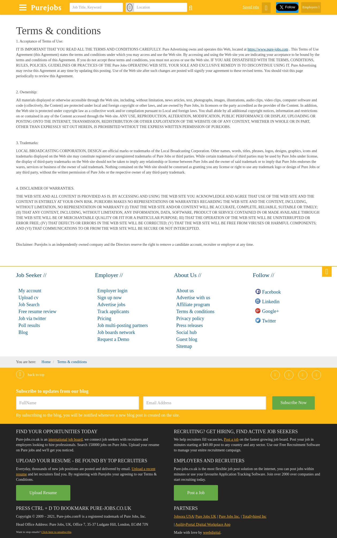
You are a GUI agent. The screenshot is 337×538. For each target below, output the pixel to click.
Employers (311, 7)
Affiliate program (193, 304)
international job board (65, 439)
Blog (23, 332)
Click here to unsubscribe (56, 531)
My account (29, 290)
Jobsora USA (184, 516)
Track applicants (113, 311)
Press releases (189, 325)
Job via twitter (32, 318)
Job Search (28, 304)
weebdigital (211, 533)
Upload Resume (43, 492)
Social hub (186, 332)
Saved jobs (251, 7)
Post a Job (196, 492)
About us (185, 290)
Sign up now (109, 297)
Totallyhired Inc (255, 516)
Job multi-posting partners (122, 325)
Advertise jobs (111, 304)
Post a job (231, 439)
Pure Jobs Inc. (229, 516)
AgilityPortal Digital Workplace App (203, 524)
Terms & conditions (195, 311)
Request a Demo (113, 339)
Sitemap (184, 346)
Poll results (29, 325)
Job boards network (116, 332)
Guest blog (186, 339)
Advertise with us (193, 297)
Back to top (30, 375)
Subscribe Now (293, 402)
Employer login (112, 290)
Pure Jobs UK (206, 516)
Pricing (104, 318)
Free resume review (37, 311)
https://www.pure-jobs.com (267, 49)
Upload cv (28, 297)
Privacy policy (190, 318)
